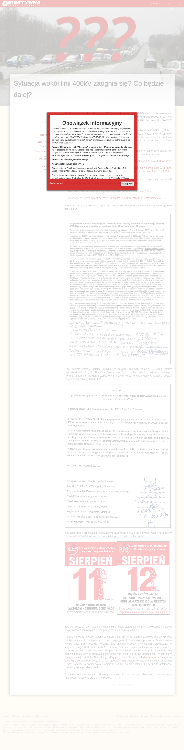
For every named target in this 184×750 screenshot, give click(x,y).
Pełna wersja (56, 183)
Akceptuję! (127, 183)
